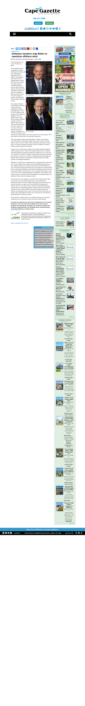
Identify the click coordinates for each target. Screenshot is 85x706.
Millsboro (66, 455)
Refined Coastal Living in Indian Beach (69, 399)
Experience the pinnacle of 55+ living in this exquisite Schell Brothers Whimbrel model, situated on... (69, 460)
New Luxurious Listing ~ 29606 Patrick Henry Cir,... (69, 451)
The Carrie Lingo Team (69, 111)
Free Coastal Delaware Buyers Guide (60, 200)
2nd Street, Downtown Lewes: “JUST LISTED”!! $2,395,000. (60, 136)
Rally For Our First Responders (60, 314)
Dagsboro (66, 328)
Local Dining (65, 218)
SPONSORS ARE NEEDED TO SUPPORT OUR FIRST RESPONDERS (60, 308)
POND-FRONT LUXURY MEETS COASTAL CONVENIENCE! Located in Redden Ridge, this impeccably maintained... (69, 430)
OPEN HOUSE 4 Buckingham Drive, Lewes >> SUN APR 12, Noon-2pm (60, 144)
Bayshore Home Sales (60, 125)
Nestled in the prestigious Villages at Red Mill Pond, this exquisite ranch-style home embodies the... (69, 373)
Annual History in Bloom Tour (61, 287)
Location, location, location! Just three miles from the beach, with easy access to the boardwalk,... (69, 496)
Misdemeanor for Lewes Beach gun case (45, 244)
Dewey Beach (67, 402)
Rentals (70, 214)
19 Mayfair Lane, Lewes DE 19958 (69, 382)
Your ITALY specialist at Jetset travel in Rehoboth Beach (61, 296)
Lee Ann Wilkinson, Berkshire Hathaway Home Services (69, 443)
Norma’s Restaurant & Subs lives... (43, 237)
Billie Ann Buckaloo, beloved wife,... (43, 242)
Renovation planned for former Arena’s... (45, 229)
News (70, 213)
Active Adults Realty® (60, 185)
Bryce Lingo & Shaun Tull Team (69, 414)
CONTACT (17, 533)
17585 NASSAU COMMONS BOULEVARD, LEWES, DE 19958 (42, 533)
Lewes (65, 369)
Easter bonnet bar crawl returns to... (43, 235)
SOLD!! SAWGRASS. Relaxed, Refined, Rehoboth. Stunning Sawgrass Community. (60, 157)
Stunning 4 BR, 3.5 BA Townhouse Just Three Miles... (69, 488)
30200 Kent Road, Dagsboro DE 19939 (69, 325)
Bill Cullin (59, 153)
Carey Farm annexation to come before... (45, 246)
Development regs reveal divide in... (43, 233)
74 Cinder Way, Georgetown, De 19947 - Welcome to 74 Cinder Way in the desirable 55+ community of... (68, 106)
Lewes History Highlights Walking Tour (60, 280)
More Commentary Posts (19, 223)
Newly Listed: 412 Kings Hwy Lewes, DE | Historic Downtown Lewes (61, 189)
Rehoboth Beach (67, 348)
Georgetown (66, 99)
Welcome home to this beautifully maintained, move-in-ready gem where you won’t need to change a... (69, 389)
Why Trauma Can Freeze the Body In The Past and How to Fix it (61, 259)
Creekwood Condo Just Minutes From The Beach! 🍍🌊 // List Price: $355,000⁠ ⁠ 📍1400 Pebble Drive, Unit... (69, 355)
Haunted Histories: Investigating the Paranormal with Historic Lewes (60, 237)
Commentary (15, 51)
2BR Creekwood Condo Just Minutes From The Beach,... (69, 345)
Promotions (63, 213)
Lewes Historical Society (60, 242)
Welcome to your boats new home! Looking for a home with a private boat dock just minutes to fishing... (69, 334)
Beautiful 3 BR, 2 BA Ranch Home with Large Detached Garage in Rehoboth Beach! (60, 151)
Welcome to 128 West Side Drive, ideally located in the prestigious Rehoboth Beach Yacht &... (69, 478)
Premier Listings (64, 320)
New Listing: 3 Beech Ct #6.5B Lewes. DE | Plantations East (60, 172)
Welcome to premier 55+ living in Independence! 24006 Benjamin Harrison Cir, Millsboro (60, 182)
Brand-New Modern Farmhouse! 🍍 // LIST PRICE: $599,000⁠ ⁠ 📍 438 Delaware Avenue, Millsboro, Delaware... (69, 515)
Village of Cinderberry (69, 97)
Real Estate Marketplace (65, 116)
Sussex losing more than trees (42, 239)
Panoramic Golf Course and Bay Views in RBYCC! (69, 470)
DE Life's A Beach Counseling (60, 253)
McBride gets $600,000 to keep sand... (44, 231)
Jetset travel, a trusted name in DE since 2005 (60, 302)
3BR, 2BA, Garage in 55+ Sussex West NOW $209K (60, 129)
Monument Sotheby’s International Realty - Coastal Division (63, 176)
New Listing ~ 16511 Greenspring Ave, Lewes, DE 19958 (69, 366)
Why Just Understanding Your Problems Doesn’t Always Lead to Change (60, 270)
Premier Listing (65, 93)
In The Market (64, 230)
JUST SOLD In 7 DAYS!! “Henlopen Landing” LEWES (60, 164)
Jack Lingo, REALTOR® (69, 360)
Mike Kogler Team (59, 139)
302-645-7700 (69, 533)
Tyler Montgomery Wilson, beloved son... (45, 240)
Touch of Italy (60, 225)
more (71, 316)
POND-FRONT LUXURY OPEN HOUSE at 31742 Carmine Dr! (68, 419)
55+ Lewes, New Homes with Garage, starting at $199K (60, 122)
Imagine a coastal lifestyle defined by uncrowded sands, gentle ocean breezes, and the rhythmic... (69, 408)
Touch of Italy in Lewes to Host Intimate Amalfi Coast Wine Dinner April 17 (60, 223)
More (71, 227)
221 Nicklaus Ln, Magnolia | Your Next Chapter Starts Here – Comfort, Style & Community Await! (60, 207)
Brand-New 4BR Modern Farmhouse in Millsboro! (68, 505)
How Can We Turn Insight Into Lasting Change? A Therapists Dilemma (60, 248)
